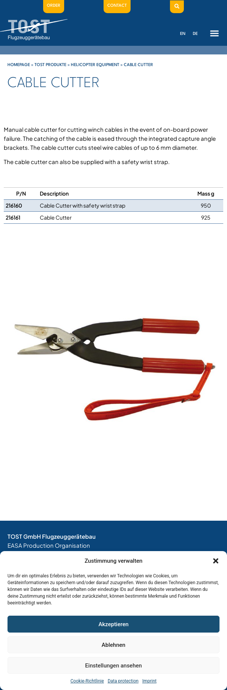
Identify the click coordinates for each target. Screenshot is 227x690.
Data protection (123, 681)
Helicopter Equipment (95, 65)
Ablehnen (113, 645)
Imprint (149, 681)
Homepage (19, 65)
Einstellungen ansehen (113, 665)
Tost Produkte (50, 65)
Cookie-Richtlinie (87, 681)
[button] (215, 561)
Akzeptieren (113, 624)
